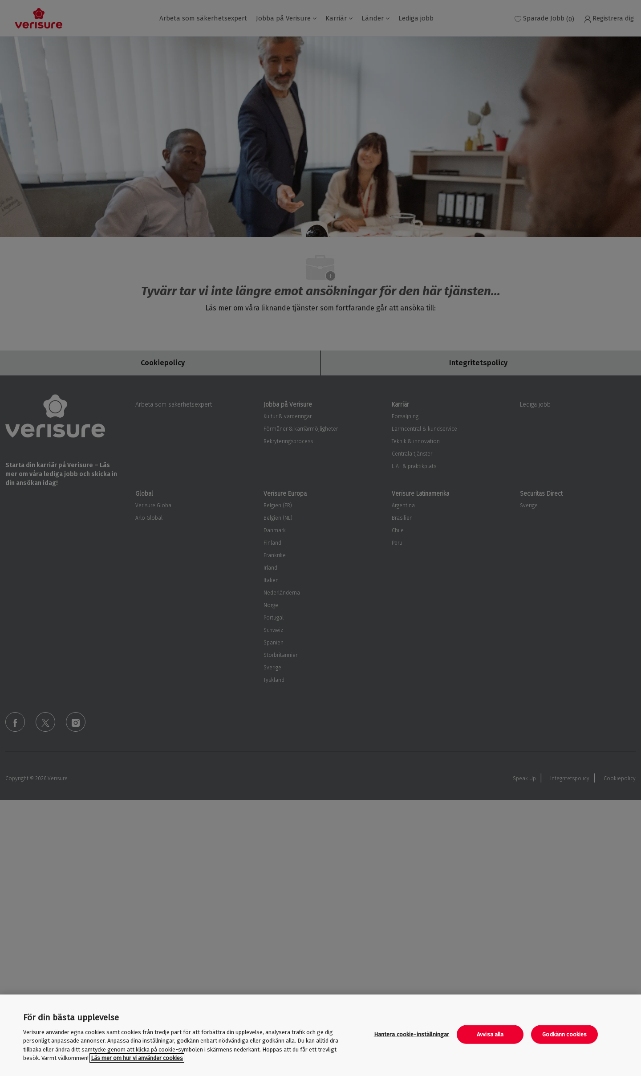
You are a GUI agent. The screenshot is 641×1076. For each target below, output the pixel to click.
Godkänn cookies (564, 1034)
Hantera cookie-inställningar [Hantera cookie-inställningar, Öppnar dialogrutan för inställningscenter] (412, 1034)
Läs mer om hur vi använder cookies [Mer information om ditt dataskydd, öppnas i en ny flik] (137, 1058)
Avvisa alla (490, 1034)
